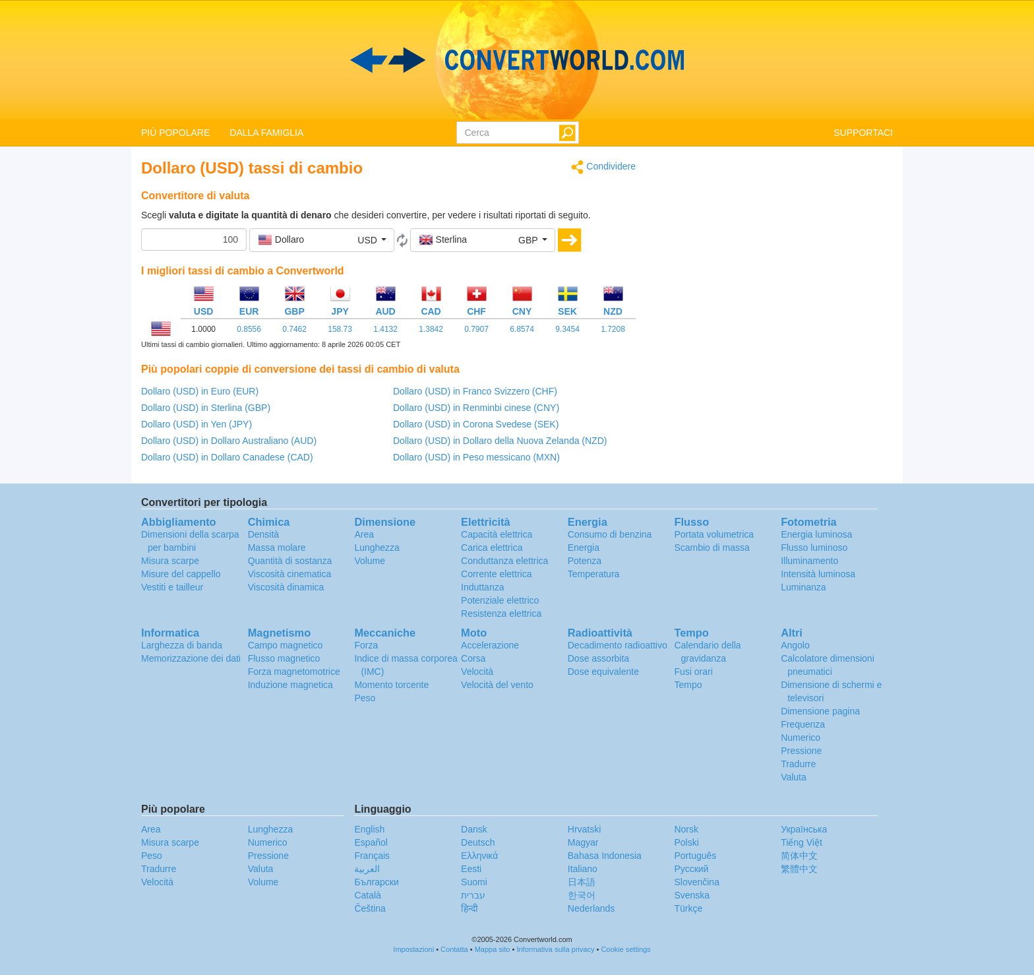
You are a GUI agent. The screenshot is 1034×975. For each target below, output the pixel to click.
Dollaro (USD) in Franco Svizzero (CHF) (475, 391)
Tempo (688, 684)
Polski (686, 842)
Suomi (474, 882)
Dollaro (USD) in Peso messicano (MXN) (476, 457)
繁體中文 (799, 869)
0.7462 (294, 329)
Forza (366, 645)
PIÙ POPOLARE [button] (175, 132)
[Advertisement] (774, 252)
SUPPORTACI (863, 132)
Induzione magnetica (290, 684)
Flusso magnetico (284, 658)
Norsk (686, 829)
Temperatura (594, 574)
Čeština (369, 908)
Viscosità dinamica (286, 587)
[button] (321, 240)
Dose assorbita (598, 658)
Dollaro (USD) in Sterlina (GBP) (205, 407)
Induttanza (482, 587)
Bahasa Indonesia (605, 855)
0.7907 (476, 329)
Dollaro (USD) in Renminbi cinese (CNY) (476, 407)
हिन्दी (469, 908)
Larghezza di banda (181, 645)
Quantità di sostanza (290, 560)
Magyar (583, 842)
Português (695, 855)
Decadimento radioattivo (617, 645)
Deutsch (478, 842)
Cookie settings (625, 949)
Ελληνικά (479, 855)
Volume (369, 560)
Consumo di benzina (610, 534)
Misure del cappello (181, 574)
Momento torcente (391, 684)
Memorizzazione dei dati (191, 658)
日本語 (581, 882)
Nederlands (591, 908)
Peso (364, 698)
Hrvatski (584, 829)
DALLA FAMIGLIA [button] (266, 132)
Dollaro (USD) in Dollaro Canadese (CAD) (227, 457)
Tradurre (798, 764)
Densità (263, 534)
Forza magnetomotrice (294, 671)
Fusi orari (693, 671)
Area (364, 534)
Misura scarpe (170, 560)
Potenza (584, 560)
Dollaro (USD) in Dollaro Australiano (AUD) (229, 440)
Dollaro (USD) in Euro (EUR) (199, 391)
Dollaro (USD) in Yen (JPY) (196, 424)
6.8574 (522, 329)
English (369, 829)
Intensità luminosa (818, 574)
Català (367, 895)
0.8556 (249, 329)
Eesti (471, 869)
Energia (583, 547)
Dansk (474, 829)
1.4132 (385, 329)
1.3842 (431, 329)
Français (372, 855)
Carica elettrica (491, 547)
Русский (691, 869)
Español (371, 842)
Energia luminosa (816, 534)
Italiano (582, 869)
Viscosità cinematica (290, 574)
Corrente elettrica (496, 574)
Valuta (793, 777)
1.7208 (613, 329)
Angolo (795, 645)
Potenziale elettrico (500, 600)
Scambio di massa (711, 547)
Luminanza (803, 587)
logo (517, 60)
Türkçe (688, 908)
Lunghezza (377, 547)
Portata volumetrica (714, 534)
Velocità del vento (497, 684)
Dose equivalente (603, 671)
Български (376, 882)
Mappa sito (492, 949)
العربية (367, 869)
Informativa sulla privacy (555, 949)
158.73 (340, 329)
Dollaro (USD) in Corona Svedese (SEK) (476, 424)
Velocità (477, 671)
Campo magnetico (285, 645)
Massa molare (277, 547)
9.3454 (567, 329)
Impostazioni (413, 949)
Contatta (454, 949)
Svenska (692, 895)
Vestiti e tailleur (172, 587)
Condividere (603, 167)
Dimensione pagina (820, 711)
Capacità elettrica (496, 534)
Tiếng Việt (801, 842)
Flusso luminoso (814, 547)
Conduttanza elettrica (504, 560)
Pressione (801, 750)
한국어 (581, 895)
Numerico (800, 737)
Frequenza (803, 724)
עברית (473, 895)
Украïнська (804, 829)
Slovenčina (696, 882)
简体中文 (799, 855)
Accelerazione (490, 645)
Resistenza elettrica (501, 613)
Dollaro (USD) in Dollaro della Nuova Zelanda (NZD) (500, 440)
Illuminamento (809, 560)
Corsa (473, 658)
